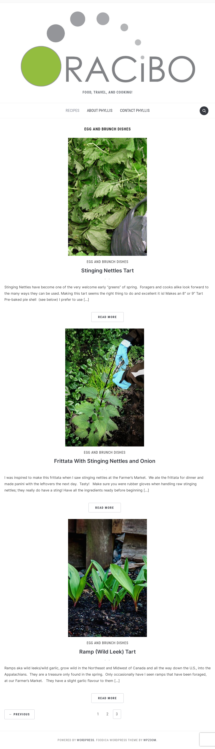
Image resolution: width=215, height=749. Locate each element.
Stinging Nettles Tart (107, 270)
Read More (107, 317)
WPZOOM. (150, 740)
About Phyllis (99, 110)
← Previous (19, 714)
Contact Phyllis (135, 110)
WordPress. (86, 740)
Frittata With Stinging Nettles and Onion (104, 461)
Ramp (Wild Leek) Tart (107, 652)
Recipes (72, 110)
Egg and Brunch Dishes (107, 262)
